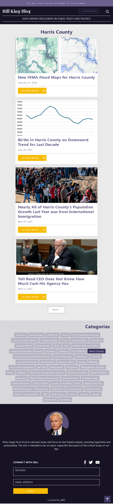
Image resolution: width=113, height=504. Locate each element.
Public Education (21, 384)
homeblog (65, 400)
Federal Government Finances (26, 352)
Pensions (21, 378)
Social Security (74, 389)
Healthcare (81, 357)
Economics (96, 341)
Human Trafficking (88, 362)
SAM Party (57, 389)
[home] (16, 11)
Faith (66, 346)
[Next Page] (56, 311)
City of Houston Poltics (25, 341)
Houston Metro (66, 362)
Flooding (50, 352)
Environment (43, 346)
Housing (95, 357)
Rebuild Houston (93, 384)
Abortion (20, 336)
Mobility (22, 373)
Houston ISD (47, 362)
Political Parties (71, 378)
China (65, 336)
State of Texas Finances (27, 394)
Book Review (36, 336)
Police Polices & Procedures (44, 378)
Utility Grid (50, 400)
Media (10, 373)
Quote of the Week (62, 384)
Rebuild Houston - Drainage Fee (31, 389)
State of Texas (93, 389)
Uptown (96, 394)
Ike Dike (41, 368)
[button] (89, 11)
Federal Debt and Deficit (86, 346)
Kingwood (72, 368)
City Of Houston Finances (85, 336)
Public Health (41, 384)
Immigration (56, 368)
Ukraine (84, 394)
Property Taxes (90, 378)
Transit (72, 394)
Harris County (96, 352)
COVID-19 (52, 336)
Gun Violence (78, 352)
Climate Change (49, 341)
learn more (31, 91)
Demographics (79, 341)
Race (78, 384)
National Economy (77, 373)
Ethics (57, 346)
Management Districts (93, 368)
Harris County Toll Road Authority (32, 357)
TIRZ (45, 394)
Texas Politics (58, 394)
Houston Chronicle (27, 362)
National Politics (99, 373)
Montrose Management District (47, 373)
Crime (65, 341)
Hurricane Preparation (22, 368)
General (63, 352)
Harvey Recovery (63, 357)
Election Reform (24, 346)
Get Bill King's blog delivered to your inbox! (56, 3)
